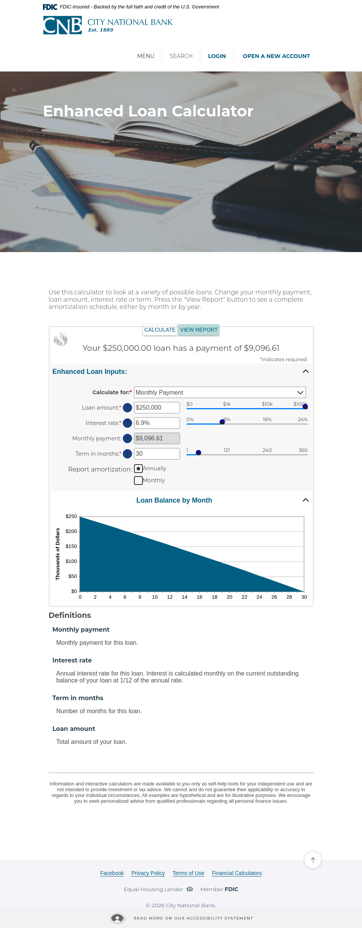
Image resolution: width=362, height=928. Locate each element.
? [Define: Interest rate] (127, 423)
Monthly (154, 480)
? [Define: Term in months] (127, 453)
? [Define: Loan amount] (127, 407)
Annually (155, 468)
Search (181, 56)
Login (217, 56)
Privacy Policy (148, 873)
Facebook (112, 873)
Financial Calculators (237, 873)
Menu (145, 56)
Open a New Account (276, 56)
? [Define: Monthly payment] (127, 438)
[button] (181, 371)
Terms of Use (188, 873)
